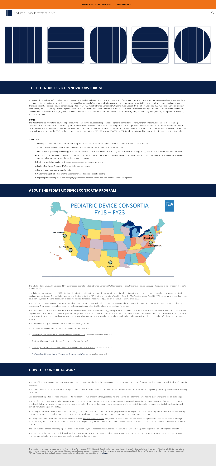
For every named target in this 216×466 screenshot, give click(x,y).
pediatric (51, 428)
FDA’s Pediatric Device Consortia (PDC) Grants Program (65, 382)
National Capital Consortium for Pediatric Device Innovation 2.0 (58, 334)
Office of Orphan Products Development (63, 421)
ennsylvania (38, 328)
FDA (30, 389)
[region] (108, 4)
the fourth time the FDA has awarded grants (112, 303)
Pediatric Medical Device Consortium (58, 328)
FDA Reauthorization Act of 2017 (144, 296)
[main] (108, 88)
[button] (212, 12)
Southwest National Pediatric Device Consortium (52, 341)
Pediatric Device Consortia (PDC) (99, 286)
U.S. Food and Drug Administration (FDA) (49, 286)
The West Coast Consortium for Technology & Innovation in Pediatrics (61, 354)
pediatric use (87, 433)
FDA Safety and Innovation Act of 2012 (107, 296)
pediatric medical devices (93, 418)
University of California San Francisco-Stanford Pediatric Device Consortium (63, 347)
